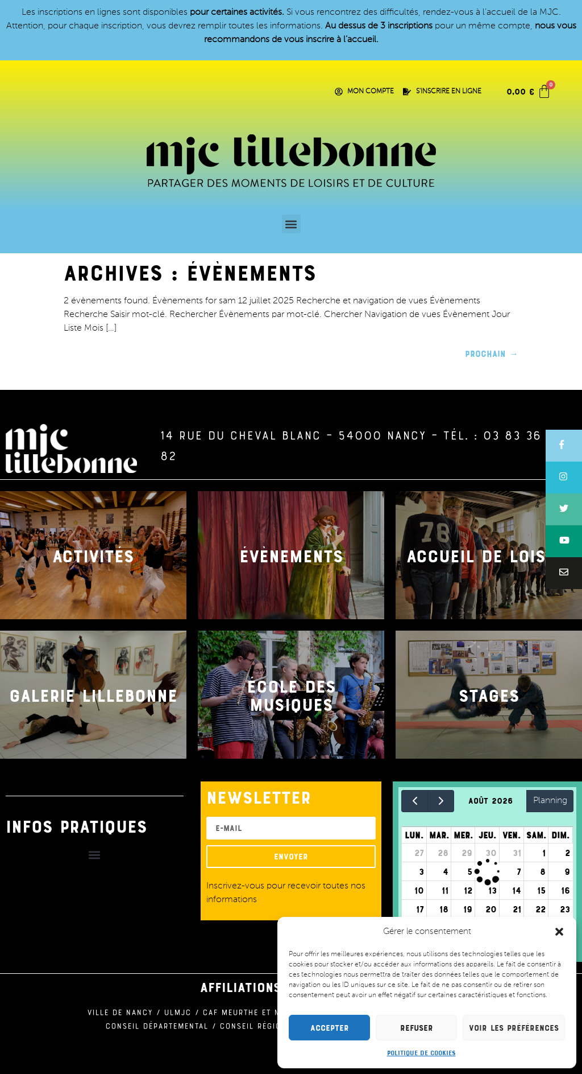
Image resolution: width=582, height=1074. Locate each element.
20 (491, 908)
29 (467, 852)
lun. (414, 835)
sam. (536, 835)
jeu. (487, 835)
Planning (550, 800)
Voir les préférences (514, 1027)
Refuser (416, 1027)
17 (420, 908)
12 (468, 890)
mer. (463, 835)
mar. (439, 835)
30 (491, 852)
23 (565, 908)
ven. (511, 835)
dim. (560, 835)
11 (445, 890)
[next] (440, 801)
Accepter (329, 1027)
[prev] (414, 801)
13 (492, 890)
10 (419, 890)
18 (443, 908)
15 (541, 890)
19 (467, 908)
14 (516, 890)
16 (565, 890)
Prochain (491, 353)
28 (443, 852)
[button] (559, 931)
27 (419, 852)
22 (540, 908)
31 (517, 852)
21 (517, 908)
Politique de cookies (421, 1052)
